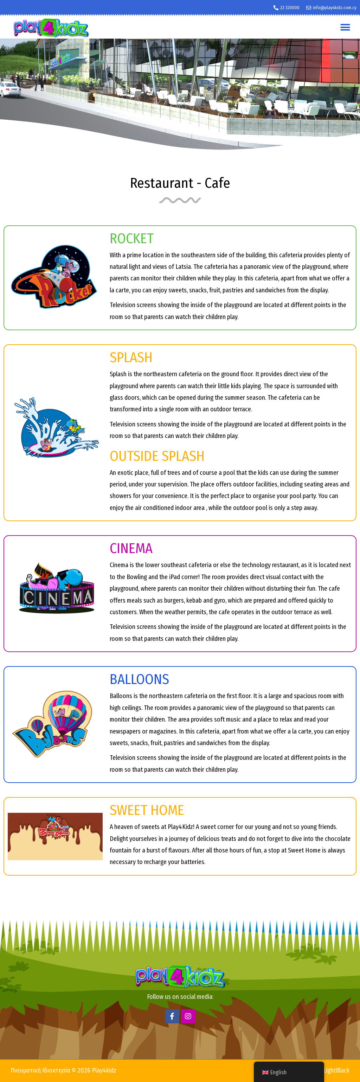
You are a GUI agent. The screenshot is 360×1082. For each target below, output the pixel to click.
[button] (345, 27)
